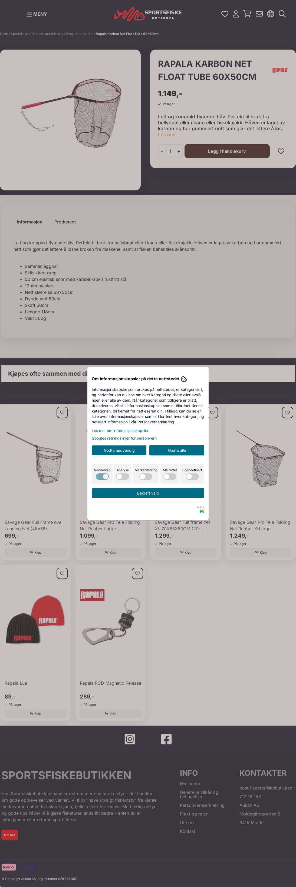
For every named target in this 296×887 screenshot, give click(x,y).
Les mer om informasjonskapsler (120, 430)
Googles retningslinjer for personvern (124, 438)
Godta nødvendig (119, 450)
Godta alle (177, 450)
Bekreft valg (148, 492)
